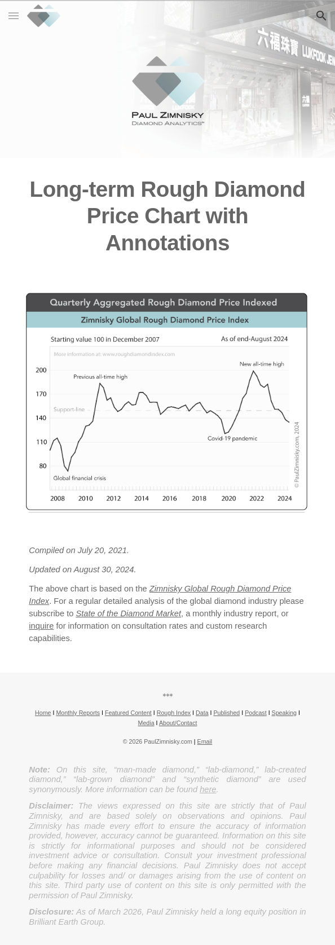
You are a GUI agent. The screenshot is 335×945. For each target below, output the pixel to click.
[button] (13, 15)
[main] (167, 215)
